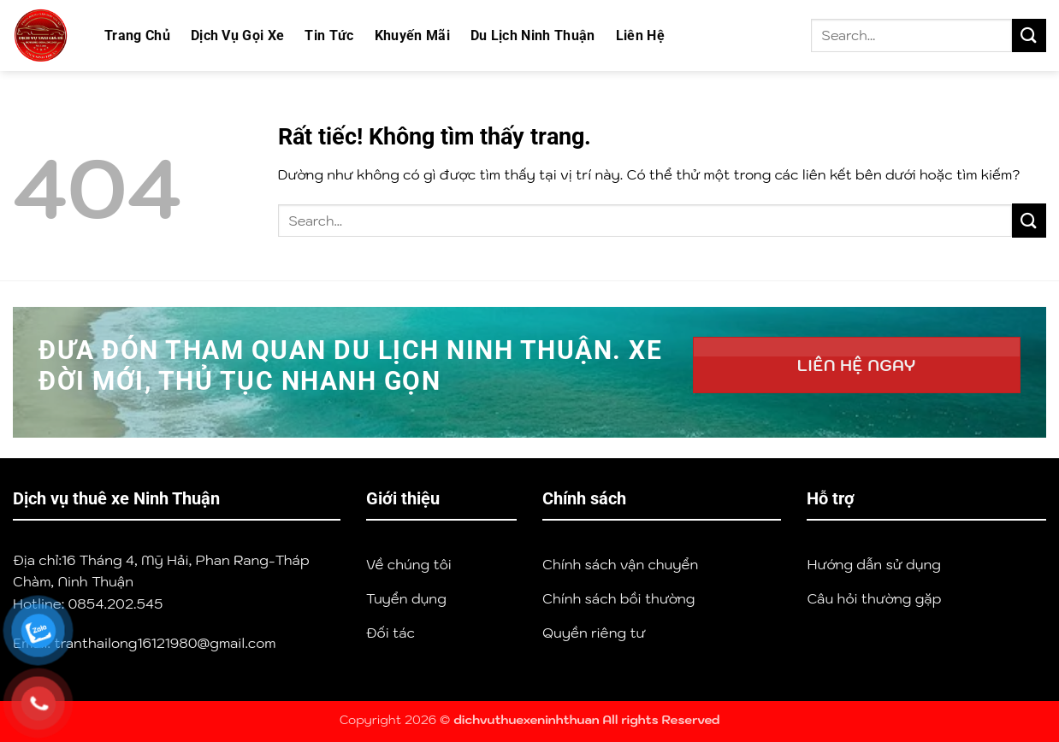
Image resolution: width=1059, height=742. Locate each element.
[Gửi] (1029, 35)
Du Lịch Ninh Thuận (532, 35)
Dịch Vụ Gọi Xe (237, 35)
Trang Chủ (137, 35)
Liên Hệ (640, 35)
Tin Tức (329, 35)
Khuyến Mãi (412, 35)
